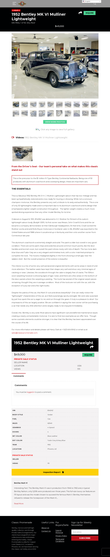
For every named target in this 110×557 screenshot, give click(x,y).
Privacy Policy (61, 527)
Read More (18, 495)
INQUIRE (90, 13)
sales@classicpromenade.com (24, 324)
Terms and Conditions (60, 532)
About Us (45, 519)
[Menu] (14, 4)
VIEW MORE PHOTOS (55, 122)
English (86, 1)
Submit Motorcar (59, 523)
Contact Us (46, 523)
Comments (18, 368)
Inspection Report (54, 464)
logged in (31, 384)
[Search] (95, 4)
